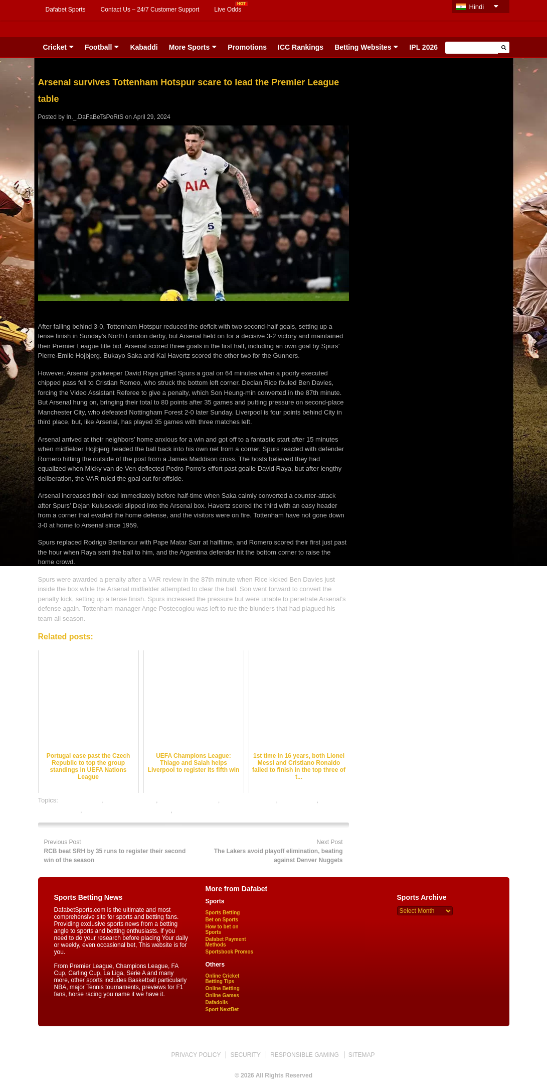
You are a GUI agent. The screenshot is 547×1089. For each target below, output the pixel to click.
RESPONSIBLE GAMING (304, 1054)
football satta (298, 800)
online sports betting (203, 810)
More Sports (189, 47)
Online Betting (223, 988)
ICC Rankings (300, 47)
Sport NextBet (222, 1009)
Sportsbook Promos (230, 952)
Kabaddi (143, 47)
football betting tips (249, 800)
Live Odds (227, 9)
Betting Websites (362, 47)
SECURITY (245, 1054)
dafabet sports (80, 800)
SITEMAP (361, 1054)
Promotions (247, 47)
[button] (503, 47)
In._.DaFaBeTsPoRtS (94, 116)
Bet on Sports (222, 919)
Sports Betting (223, 912)
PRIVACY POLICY (196, 1054)
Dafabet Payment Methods (226, 941)
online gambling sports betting (127, 810)
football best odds (130, 800)
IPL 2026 (423, 47)
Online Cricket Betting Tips (223, 978)
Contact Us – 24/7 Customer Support (150, 9)
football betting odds (188, 800)
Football (98, 47)
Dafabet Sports (66, 9)
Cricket (55, 47)
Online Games (222, 995)
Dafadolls (217, 1002)
